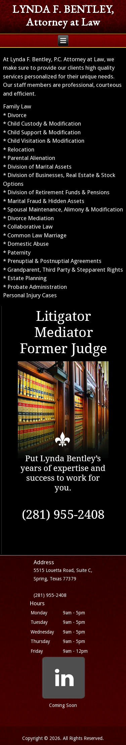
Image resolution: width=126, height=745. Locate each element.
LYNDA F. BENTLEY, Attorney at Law (63, 15)
